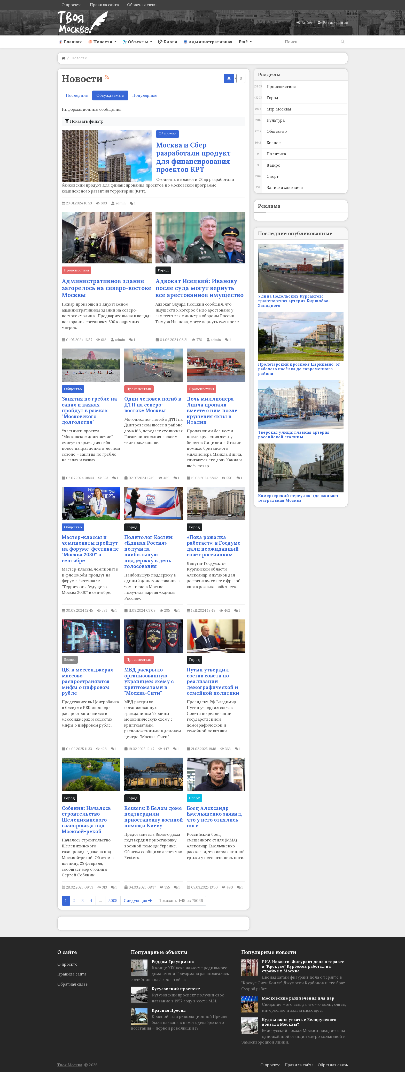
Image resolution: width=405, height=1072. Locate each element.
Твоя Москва (69, 1064)
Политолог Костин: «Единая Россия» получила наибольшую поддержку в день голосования (149, 552)
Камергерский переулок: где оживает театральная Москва (298, 498)
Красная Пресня (169, 1010)
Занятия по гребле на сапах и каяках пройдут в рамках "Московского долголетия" (89, 410)
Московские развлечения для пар (298, 998)
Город (163, 270)
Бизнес (69, 659)
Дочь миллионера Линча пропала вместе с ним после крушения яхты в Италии (212, 410)
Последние (77, 95)
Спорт (194, 798)
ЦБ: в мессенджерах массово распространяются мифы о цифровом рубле (87, 681)
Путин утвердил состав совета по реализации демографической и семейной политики (213, 681)
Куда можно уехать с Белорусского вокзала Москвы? (299, 1022)
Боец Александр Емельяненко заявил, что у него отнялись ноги (214, 817)
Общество (167, 134)
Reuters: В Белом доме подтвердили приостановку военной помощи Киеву (153, 817)
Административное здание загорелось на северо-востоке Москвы (106, 288)
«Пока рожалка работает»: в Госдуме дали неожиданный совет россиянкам (213, 546)
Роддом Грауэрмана (173, 961)
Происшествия (76, 270)
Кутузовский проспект (176, 988)
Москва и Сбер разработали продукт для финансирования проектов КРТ (193, 157)
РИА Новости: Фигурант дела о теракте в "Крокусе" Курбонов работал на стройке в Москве (303, 966)
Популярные (144, 95)
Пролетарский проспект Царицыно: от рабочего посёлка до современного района (299, 369)
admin (120, 203)
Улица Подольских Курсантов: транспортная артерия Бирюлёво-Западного (294, 301)
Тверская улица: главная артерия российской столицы (294, 434)
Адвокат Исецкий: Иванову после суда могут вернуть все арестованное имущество (199, 288)
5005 (112, 900)
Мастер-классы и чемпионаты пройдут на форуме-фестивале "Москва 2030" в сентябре (90, 549)
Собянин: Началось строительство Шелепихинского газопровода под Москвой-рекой (86, 819)
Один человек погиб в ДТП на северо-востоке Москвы (152, 404)
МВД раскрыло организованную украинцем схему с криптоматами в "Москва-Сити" (149, 681)
